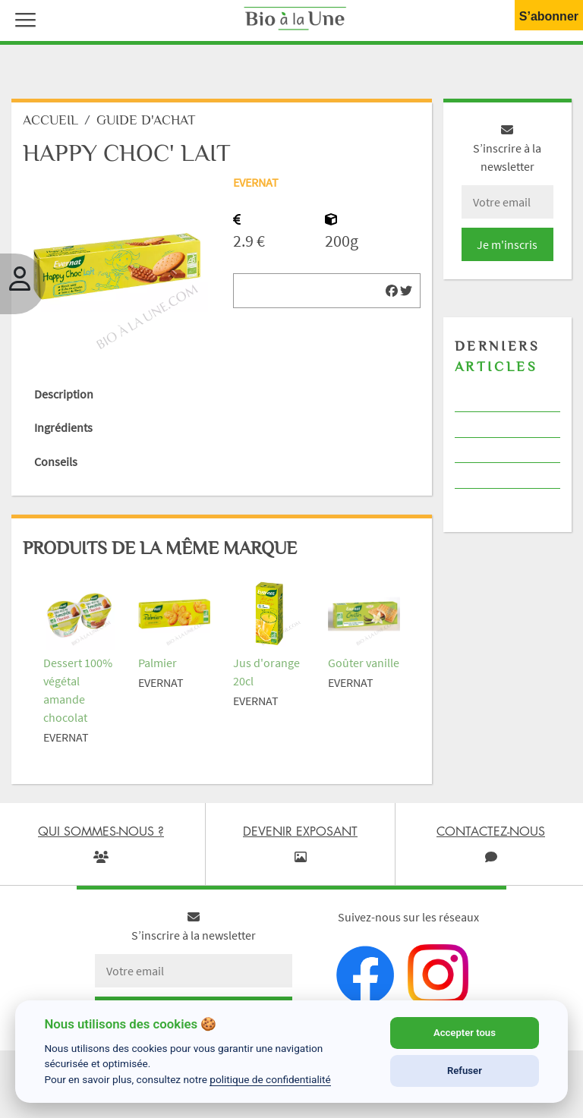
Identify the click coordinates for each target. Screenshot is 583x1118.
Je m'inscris (507, 244)
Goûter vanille (363, 662)
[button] (22, 18)
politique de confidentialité (270, 1079)
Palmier (157, 662)
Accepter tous (464, 1032)
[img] (392, 291)
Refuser (464, 1070)
